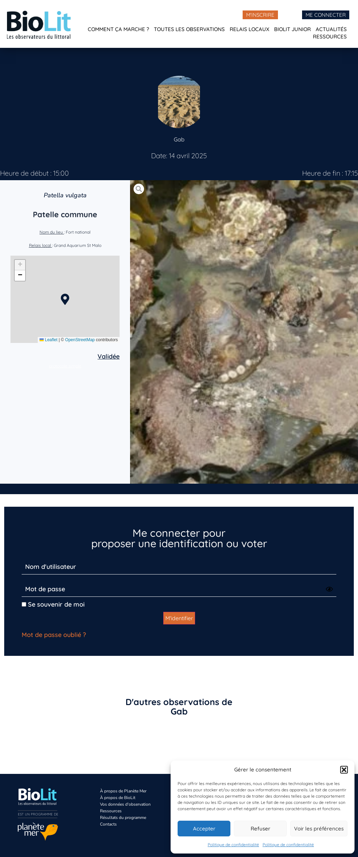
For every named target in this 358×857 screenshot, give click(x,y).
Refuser (260, 828)
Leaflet (48, 339)
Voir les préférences (319, 828)
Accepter (204, 828)
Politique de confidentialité (233, 844)
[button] (344, 769)
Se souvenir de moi (53, 604)
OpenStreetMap (80, 339)
